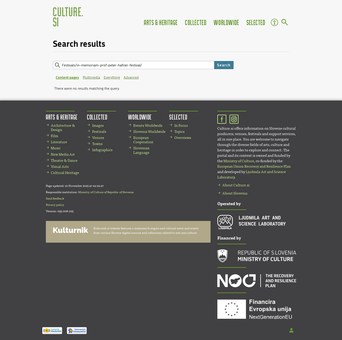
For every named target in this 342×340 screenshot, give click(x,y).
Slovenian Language (141, 150)
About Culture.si (236, 185)
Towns (97, 144)
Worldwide (226, 22)
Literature (59, 142)
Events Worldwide (147, 125)
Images (98, 125)
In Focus (181, 125)
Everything (112, 77)
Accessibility (274, 22)
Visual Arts (60, 166)
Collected (195, 22)
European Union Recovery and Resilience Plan (254, 166)
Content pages (67, 77)
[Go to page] (285, 23)
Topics (179, 131)
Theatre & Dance (64, 160)
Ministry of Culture (238, 161)
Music (56, 148)
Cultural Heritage (65, 173)
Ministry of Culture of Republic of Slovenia (106, 192)
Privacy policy (55, 205)
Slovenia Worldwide (149, 131)
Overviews (182, 138)
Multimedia (91, 77)
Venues (98, 138)
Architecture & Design (63, 127)
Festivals (99, 131)
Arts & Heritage (161, 22)
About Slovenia (234, 193)
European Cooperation (143, 140)
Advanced (131, 77)
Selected (255, 22)
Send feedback (55, 198)
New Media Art (63, 154)
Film (54, 136)
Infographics (102, 150)
